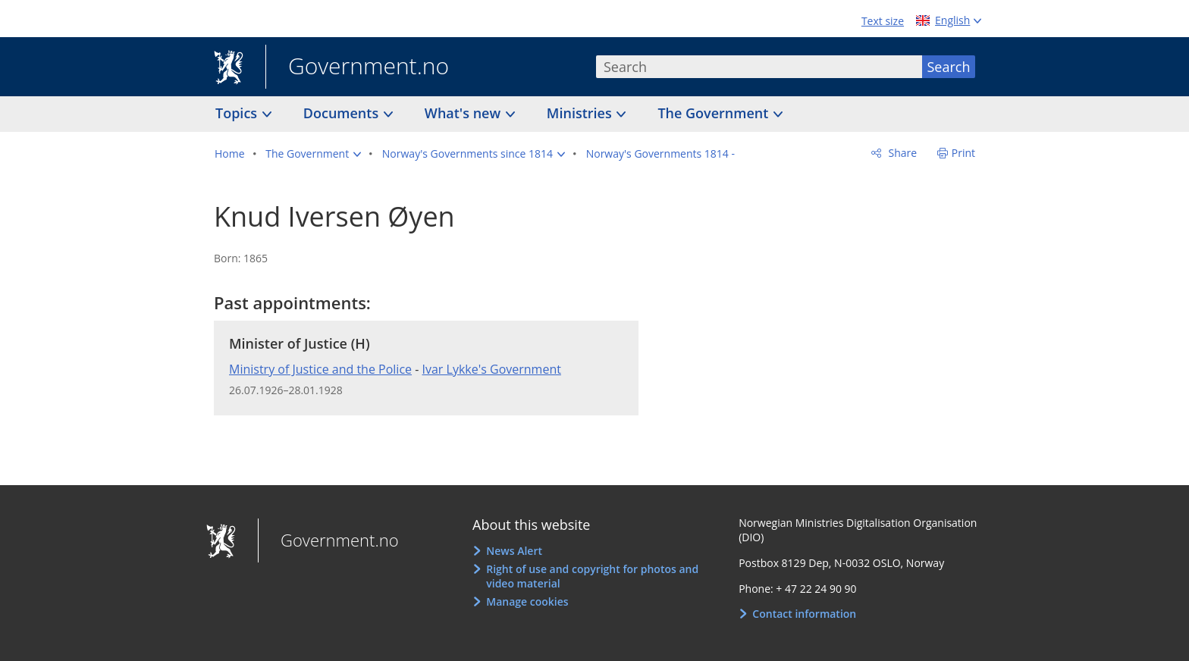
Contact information (804, 613)
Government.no (357, 67)
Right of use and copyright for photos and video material (592, 576)
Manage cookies (527, 601)
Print (963, 153)
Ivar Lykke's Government (491, 369)
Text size (882, 21)
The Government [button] (714, 113)
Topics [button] (238, 113)
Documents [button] (342, 113)
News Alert (514, 551)
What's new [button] (464, 113)
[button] (313, 153)
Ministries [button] (581, 113)
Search (949, 67)
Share (901, 153)
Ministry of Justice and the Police (320, 369)
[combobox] (759, 66)
